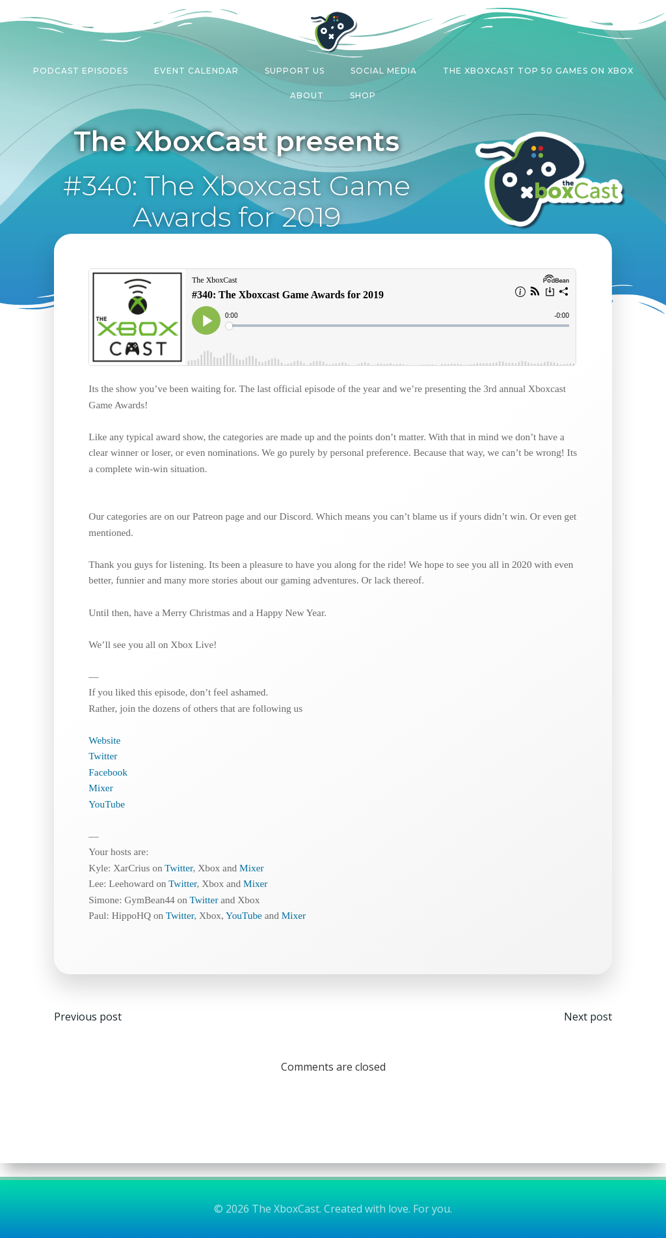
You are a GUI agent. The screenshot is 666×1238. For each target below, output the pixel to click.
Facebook (115, 777)
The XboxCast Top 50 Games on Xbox (538, 67)
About (307, 92)
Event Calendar (196, 67)
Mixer (108, 793)
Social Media (384, 67)
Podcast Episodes (80, 67)
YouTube (114, 809)
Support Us (295, 67)
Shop (363, 92)
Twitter (110, 761)
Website (111, 745)
